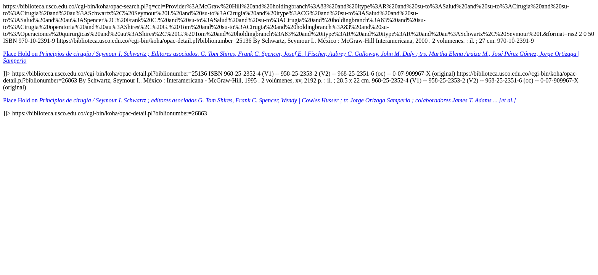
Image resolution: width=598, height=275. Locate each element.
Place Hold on (259, 100)
